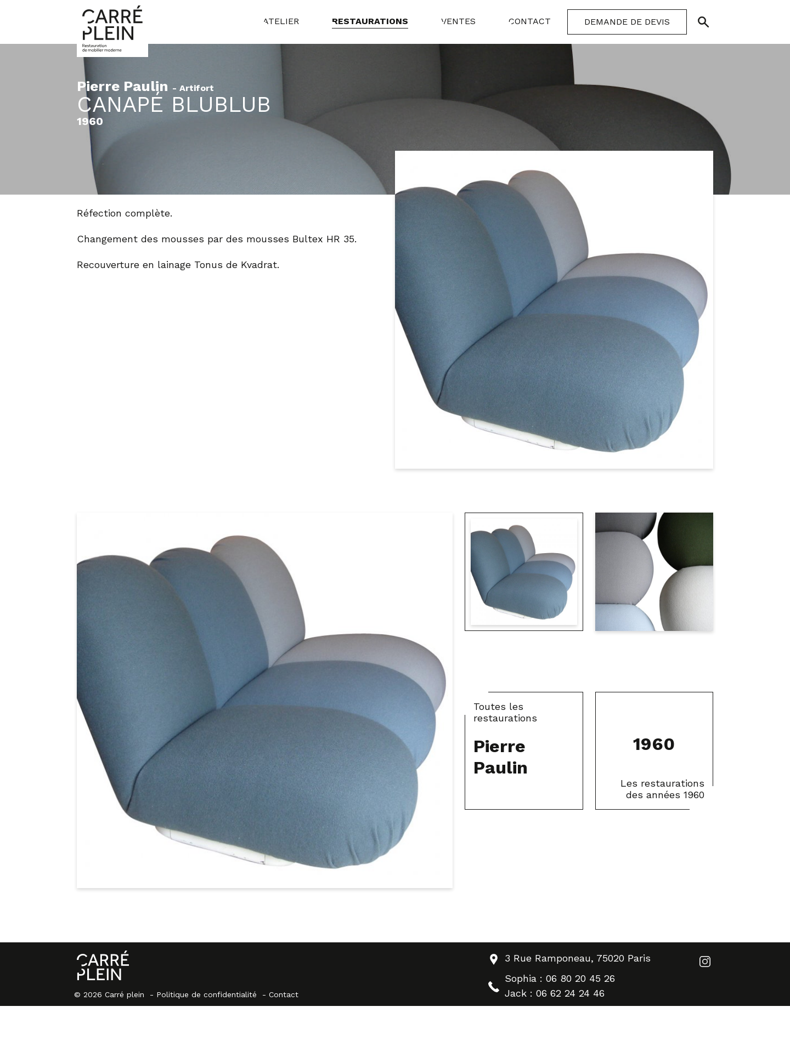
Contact (283, 994)
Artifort (196, 88)
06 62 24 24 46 (570, 993)
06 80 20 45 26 (580, 978)
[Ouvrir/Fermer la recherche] (703, 22)
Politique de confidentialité (206, 994)
